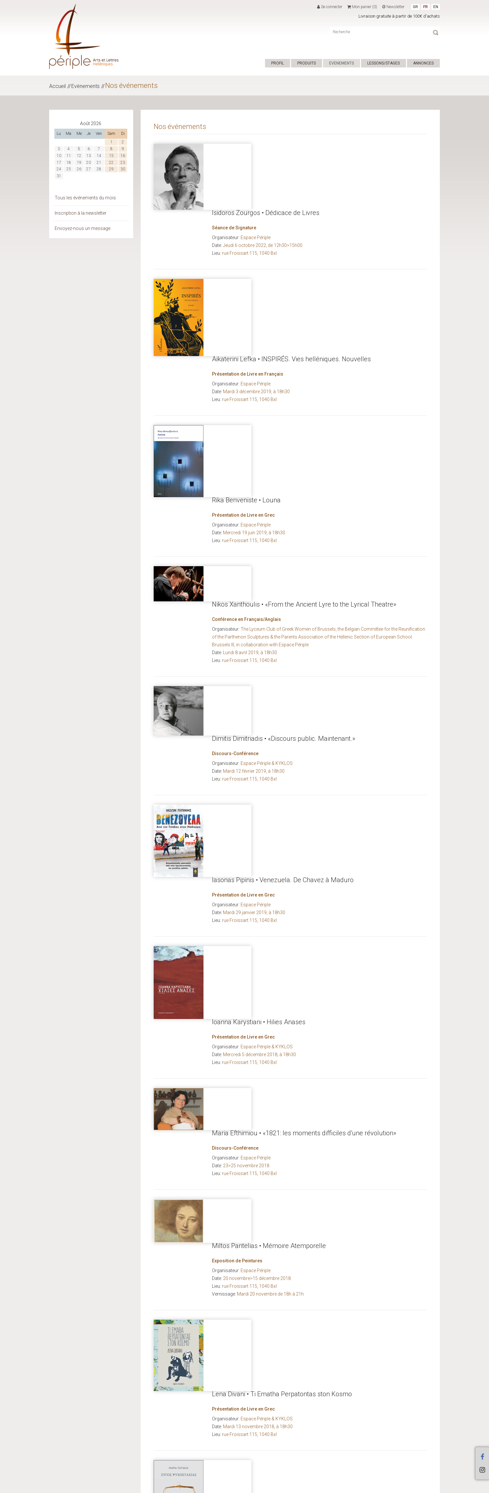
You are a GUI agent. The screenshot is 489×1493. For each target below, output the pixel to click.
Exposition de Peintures (237, 849)
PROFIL (277, 63)
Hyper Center (160, 1486)
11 (68, 155)
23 (122, 162)
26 (79, 169)
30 (122, 169)
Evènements (85, 86)
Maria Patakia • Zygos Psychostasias (264, 1003)
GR (415, 7)
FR (425, 7)
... (407, 1442)
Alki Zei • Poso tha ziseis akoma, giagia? (268, 1352)
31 (59, 176)
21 (99, 162)
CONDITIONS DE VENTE (197, 1486)
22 (111, 162)
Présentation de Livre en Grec (243, 346)
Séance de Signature (234, 161)
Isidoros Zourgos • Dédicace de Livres (265, 147)
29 (111, 169)
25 (68, 169)
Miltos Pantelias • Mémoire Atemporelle (269, 834)
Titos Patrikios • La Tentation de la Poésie (270, 1096)
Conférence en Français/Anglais (246, 438)
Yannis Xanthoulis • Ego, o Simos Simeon (270, 1165)
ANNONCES (423, 63)
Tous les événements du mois (85, 197)
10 (59, 155)
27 (88, 169)
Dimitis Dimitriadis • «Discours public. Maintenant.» (283, 508)
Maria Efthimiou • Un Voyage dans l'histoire (273, 1257)
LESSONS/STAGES (383, 63)
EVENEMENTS (341, 63)
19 (79, 162)
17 (59, 162)
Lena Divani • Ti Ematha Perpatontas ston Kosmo (282, 911)
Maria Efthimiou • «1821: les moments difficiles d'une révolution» (304, 765)
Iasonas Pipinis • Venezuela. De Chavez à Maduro (283, 579)
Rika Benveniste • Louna (246, 331)
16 (122, 155)
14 (99, 155)
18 (68, 162)
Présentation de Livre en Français (247, 248)
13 (88, 155)
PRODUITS (306, 63)
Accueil (57, 86)
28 (99, 169)
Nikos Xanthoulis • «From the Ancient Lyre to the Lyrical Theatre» (304, 423)
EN (435, 7)
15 (111, 155)
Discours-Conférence (235, 523)
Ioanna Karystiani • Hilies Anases (258, 671)
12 (79, 155)
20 (88, 162)
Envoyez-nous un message (82, 228)
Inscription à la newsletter (80, 213)
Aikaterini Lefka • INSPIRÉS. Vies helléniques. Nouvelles (291, 233)
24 (59, 169)
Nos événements (131, 85)
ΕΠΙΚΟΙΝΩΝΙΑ (234, 1486)
